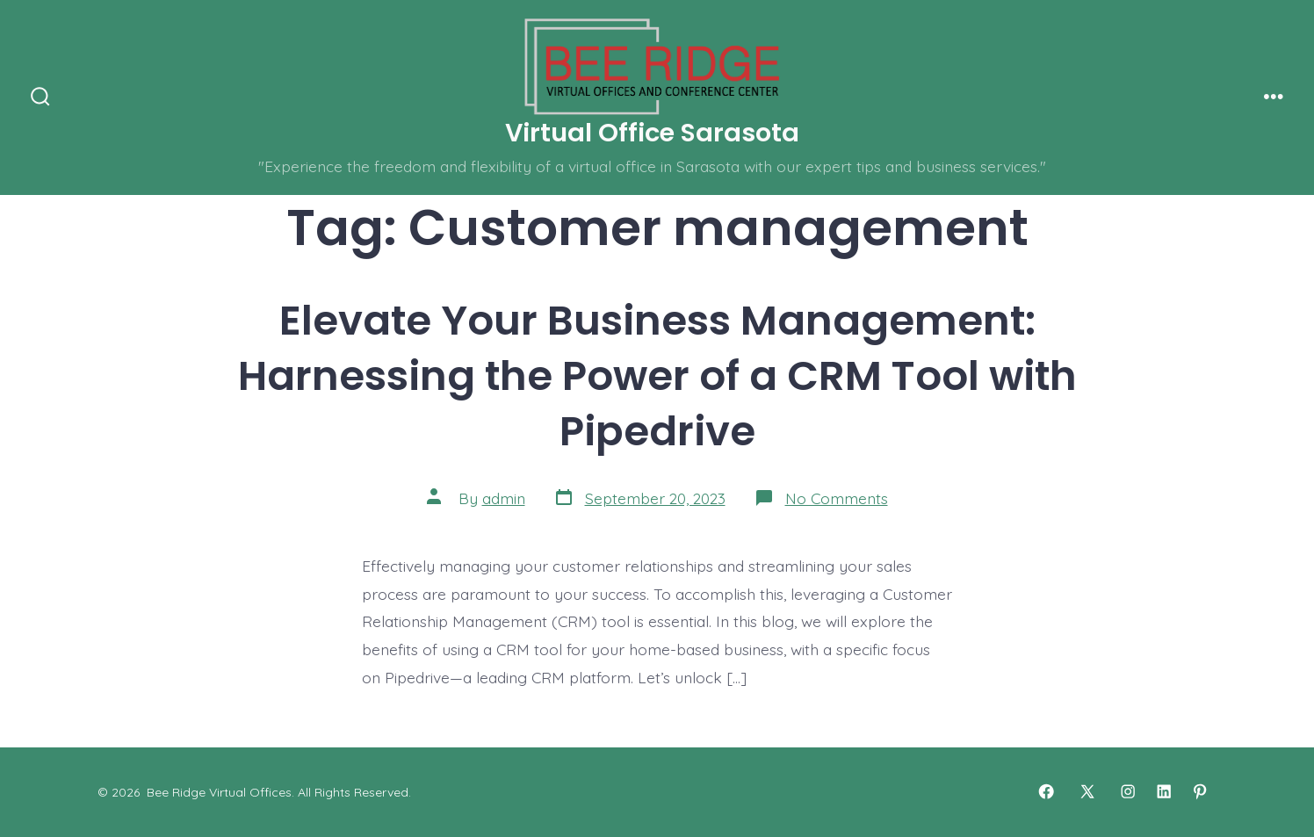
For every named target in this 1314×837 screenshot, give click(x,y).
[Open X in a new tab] (1087, 791)
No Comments (836, 498)
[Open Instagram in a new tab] (1128, 791)
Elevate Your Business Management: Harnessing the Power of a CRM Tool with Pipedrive (657, 375)
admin (503, 498)
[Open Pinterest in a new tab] (1200, 791)
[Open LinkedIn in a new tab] (1164, 791)
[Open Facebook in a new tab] (1046, 791)
